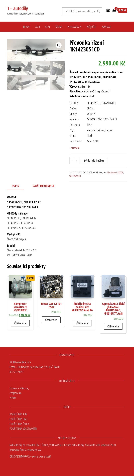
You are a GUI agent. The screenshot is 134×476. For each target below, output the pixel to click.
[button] (59, 45)
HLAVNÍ (26, 27)
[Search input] (80, 11)
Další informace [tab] (43, 186)
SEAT (47, 27)
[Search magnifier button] (98, 11)
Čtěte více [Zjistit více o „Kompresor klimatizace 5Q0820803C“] (20, 323)
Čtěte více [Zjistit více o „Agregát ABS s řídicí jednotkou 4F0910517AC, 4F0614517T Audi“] (113, 326)
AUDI (37, 27)
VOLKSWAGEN (74, 27)
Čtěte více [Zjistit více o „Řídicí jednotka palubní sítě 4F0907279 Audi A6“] (82, 323)
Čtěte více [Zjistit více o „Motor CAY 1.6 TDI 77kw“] (51, 320)
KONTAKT (106, 27)
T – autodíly (17, 8)
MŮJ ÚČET (91, 27)
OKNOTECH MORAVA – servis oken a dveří (30, 456)
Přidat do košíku (94, 161)
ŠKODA (59, 27)
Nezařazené (112, 172)
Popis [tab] (15, 186)
